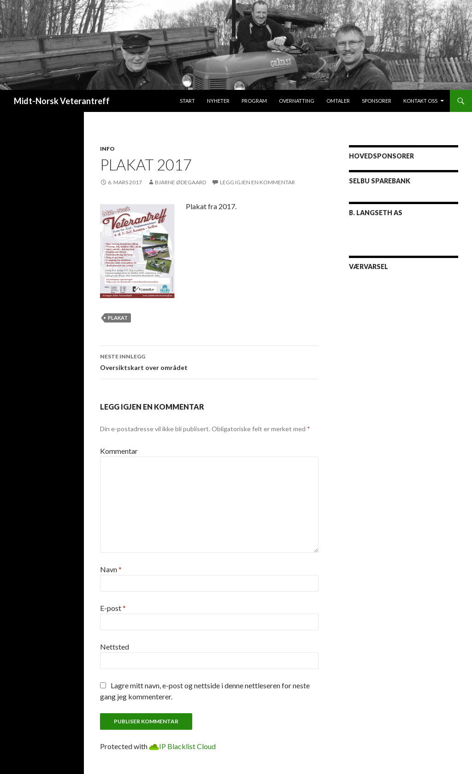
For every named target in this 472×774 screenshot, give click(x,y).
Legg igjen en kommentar (257, 182)
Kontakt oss (420, 101)
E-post (113, 608)
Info (107, 148)
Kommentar (119, 450)
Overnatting (296, 101)
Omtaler (338, 101)
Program (254, 101)
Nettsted (114, 646)
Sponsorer (376, 101)
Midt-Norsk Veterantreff (62, 101)
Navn (111, 569)
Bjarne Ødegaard (180, 182)
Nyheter (218, 101)
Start (187, 101)
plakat (118, 318)
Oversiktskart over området (209, 361)
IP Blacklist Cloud (187, 746)
